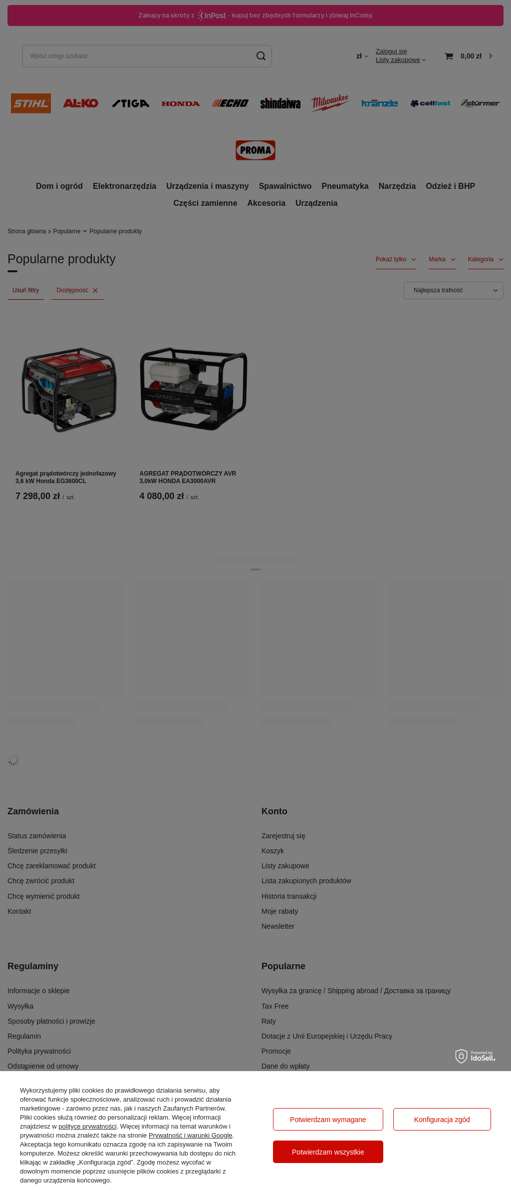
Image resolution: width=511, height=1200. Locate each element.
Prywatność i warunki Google (191, 1135)
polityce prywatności (87, 1126)
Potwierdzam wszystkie (328, 1152)
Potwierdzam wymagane (328, 1120)
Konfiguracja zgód (442, 1120)
